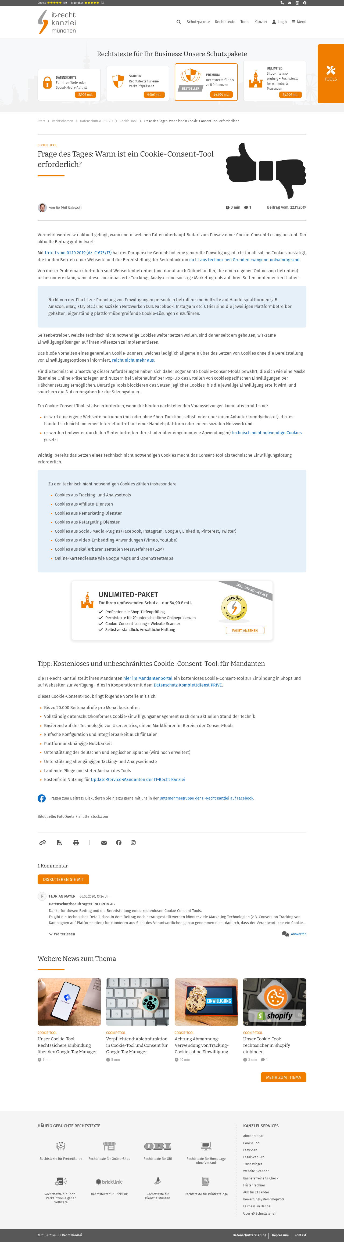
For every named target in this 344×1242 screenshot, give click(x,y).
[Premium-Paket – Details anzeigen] (206, 82)
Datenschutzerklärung (249, 1235)
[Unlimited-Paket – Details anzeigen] (274, 81)
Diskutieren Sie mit (63, 879)
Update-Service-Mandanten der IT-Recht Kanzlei (138, 779)
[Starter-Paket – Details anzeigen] (137, 83)
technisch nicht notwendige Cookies (267, 432)
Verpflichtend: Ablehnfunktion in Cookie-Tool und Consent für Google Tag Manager (137, 1045)
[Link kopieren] (42, 842)
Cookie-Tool (128, 121)
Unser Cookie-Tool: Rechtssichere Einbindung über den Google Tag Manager (67, 1045)
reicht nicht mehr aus (133, 360)
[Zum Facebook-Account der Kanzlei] (118, 842)
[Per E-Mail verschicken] (103, 842)
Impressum (280, 1235)
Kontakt (300, 1235)
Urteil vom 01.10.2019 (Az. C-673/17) (78, 252)
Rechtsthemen (62, 121)
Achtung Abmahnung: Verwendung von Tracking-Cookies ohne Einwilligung (202, 1045)
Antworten (298, 934)
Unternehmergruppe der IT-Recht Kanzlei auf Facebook (206, 798)
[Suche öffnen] (179, 22)
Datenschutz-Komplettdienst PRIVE (188, 685)
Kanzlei (261, 22)
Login (279, 22)
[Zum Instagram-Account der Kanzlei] (133, 842)
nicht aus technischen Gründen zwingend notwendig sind (244, 259)
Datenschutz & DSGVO (96, 121)
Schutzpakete (198, 22)
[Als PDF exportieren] (58, 842)
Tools (245, 22)
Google (52, 3)
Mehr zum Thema (283, 1077)
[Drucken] (75, 842)
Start (41, 121)
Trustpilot (87, 3)
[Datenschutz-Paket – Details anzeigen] (69, 85)
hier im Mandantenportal (148, 678)
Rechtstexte (225, 22)
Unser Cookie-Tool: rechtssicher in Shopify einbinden (266, 1045)
